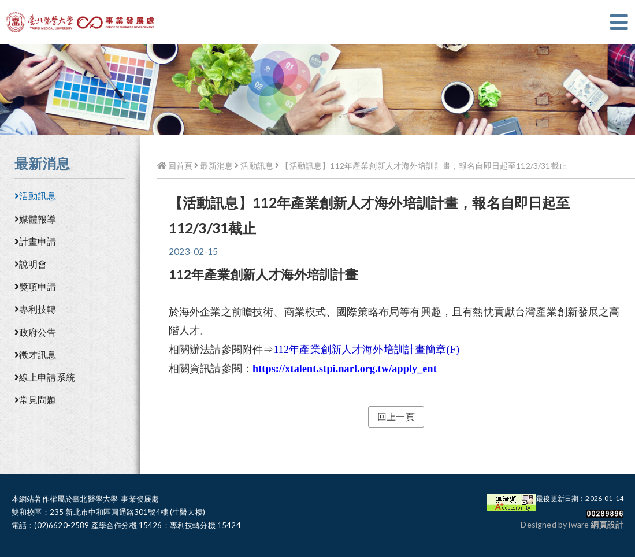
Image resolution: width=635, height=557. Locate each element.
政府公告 (35, 331)
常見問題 (35, 399)
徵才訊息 (35, 354)
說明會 (30, 263)
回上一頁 (396, 416)
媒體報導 (35, 218)
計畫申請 (35, 241)
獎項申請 (35, 286)
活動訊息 (35, 195)
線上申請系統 (44, 377)
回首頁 (174, 165)
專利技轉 (35, 308)
